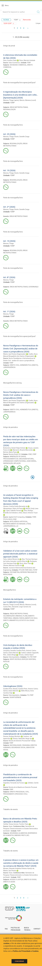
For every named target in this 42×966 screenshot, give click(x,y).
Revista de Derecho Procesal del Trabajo (22, 741)
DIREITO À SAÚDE (9, 882)
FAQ (6, 929)
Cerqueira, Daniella (9, 650)
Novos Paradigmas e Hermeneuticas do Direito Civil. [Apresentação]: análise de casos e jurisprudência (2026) (20, 348)
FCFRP (35, 570)
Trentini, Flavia (24, 824)
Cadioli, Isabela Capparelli (29, 653)
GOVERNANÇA (33, 287)
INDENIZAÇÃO (8, 463)
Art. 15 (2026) (9, 241)
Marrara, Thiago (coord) (11, 604)
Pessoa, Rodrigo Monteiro (11, 736)
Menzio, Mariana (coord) (28, 100)
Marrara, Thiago (8, 136)
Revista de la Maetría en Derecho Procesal (23, 787)
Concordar (19, 961)
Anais (10, 826)
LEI (17, 526)
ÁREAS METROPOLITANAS (19, 107)
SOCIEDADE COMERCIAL (18, 65)
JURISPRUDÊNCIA (9, 367)
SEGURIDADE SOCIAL (18, 747)
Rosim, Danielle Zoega (21, 136)
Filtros (6, 20)
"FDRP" (17, 20)
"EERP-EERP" (8, 23)
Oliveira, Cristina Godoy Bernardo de (15, 506)
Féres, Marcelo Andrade (27, 60)
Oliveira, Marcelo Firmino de (12, 565)
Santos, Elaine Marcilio (10, 653)
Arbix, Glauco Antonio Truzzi (28, 513)
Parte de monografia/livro (13, 125)
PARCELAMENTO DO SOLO (28, 618)
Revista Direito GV (14, 454)
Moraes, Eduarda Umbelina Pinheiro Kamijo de (18, 868)
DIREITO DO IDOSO (30, 879)
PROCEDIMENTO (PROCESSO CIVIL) (15, 794)
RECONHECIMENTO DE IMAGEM (14, 524)
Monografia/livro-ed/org (12, 383)
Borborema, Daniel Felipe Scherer (14, 448)
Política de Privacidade (15, 928)
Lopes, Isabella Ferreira (13, 510)
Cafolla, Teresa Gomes (10, 824)
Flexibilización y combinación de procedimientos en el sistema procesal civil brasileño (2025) (20, 777)
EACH (10, 519)
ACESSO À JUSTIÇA (16, 879)
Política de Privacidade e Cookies (26, 951)
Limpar (38, 23)
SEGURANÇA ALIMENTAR (18, 833)
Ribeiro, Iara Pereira (9, 870)
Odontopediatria (14, 657)
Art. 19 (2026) (9, 170)
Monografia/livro (9, 590)
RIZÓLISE (6, 661)
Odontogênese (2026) (12, 686)
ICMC (30, 454)
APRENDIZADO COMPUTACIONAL (14, 461)
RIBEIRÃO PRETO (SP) (21, 835)
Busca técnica (27, 928)
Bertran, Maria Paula (10, 452)
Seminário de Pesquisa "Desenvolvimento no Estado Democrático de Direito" (20, 828)
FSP (31, 657)
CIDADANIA (26, 745)
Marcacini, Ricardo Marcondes (23, 450)
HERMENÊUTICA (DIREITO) (29, 365)
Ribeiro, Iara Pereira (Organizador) (14, 354)
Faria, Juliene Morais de (11, 559)
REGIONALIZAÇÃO (9, 109)
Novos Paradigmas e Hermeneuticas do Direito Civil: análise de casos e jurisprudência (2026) (20, 395)
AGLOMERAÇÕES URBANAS (12, 616)
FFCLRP (21, 570)
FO (28, 657)
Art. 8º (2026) (9, 277)
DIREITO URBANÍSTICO (11, 620)
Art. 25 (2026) (9, 134)
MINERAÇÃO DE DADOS (18, 456)
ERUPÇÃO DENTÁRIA (29, 659)
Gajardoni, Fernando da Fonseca (14, 783)
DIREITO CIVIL (14, 365)
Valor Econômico (14, 62)
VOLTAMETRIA (15, 572)
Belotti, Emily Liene (32, 508)
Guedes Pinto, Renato (10, 689)
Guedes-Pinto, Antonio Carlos (26, 650)
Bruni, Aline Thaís (25, 563)
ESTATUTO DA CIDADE (26, 620)
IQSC (30, 570)
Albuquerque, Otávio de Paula (13, 508)
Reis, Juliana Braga (9, 655)
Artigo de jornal (9, 46)
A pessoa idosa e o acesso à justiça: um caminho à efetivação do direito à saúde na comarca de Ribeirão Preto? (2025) (20, 863)
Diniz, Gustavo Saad (9, 60)
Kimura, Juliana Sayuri (26, 655)
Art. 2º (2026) (9, 207)
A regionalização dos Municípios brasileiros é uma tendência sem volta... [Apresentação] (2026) (20, 95)
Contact (37, 929)
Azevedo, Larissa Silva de (18, 561)
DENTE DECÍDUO (15, 659)
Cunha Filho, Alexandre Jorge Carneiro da (17, 607)
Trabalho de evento (10, 809)
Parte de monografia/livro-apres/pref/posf (19, 83)
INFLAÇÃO (17, 463)
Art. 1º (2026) (9, 311)
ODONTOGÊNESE (15, 697)
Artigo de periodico (10, 427)
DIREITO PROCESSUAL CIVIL (19, 792)
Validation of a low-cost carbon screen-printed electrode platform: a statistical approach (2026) (20, 554)
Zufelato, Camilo (33, 783)
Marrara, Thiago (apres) (11, 100)
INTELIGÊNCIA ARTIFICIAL (19, 521)
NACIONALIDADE (15, 745)
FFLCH (5, 519)
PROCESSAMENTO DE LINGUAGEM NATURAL (18, 459)
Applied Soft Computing (17, 517)
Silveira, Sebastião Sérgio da (22, 738)
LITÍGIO (28, 524)
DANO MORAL (31, 461)
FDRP (29, 62)
